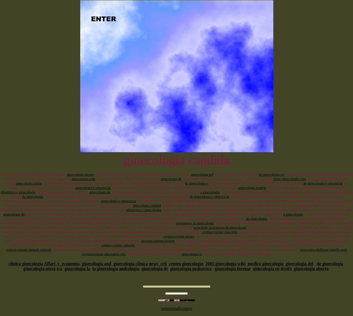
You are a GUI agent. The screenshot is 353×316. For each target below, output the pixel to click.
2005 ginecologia (220, 263)
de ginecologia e (196, 183)
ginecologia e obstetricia (93, 188)
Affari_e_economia (62, 263)
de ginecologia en (271, 174)
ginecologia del (300, 263)
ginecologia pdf (202, 174)
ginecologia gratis (29, 183)
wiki (241, 263)
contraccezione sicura (178, 236)
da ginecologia (32, 196)
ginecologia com (83, 179)
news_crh (158, 263)
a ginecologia (210, 192)
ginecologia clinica (130, 263)
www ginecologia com (289, 179)
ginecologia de (171, 179)
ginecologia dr (154, 268)
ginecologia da (99, 192)
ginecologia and (96, 263)
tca (59, 268)
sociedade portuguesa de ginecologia (220, 227)
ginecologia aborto (80, 174)
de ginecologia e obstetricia (323, 183)
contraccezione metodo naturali (28, 249)
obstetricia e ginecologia (18, 192)
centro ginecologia (186, 263)
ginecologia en (266, 268)
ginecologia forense (233, 268)
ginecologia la (192, 254)
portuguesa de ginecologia (195, 223)
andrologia (129, 268)
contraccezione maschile (219, 232)
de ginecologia (330, 263)
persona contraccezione (158, 241)
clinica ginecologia (26, 263)
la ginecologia (105, 268)
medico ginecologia (265, 263)
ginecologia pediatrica (191, 268)
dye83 (286, 268)
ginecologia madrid (252, 188)
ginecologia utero (39, 268)
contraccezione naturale (118, 245)
